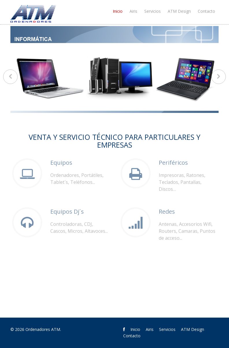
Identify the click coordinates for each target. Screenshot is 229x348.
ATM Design (179, 11)
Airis (133, 11)
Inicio (118, 11)
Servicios (152, 11)
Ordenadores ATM (42, 329)
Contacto (206, 11)
